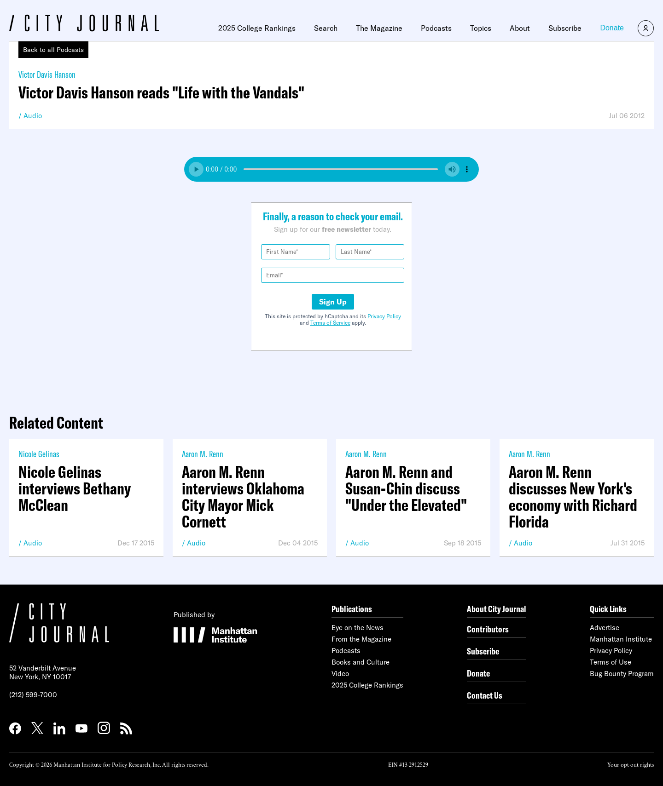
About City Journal (496, 608)
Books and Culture (361, 662)
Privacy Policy (384, 316)
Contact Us (484, 695)
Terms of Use (610, 662)
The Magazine (379, 28)
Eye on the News (358, 627)
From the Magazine (361, 639)
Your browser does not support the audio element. (331, 169)
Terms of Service (330, 322)
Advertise (604, 627)
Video (340, 673)
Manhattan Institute (621, 639)
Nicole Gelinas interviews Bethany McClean (74, 488)
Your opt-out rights (630, 764)
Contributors (488, 629)
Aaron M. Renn (202, 453)
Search (325, 28)
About (520, 28)
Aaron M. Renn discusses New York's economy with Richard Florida (573, 497)
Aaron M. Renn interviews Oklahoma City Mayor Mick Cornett (243, 497)
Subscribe (565, 28)
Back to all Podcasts (53, 50)
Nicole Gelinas (38, 453)
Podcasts (436, 28)
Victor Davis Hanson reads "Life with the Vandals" (161, 92)
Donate (612, 28)
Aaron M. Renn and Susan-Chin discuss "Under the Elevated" (406, 488)
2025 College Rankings (257, 28)
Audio (32, 115)
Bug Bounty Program (622, 673)
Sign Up (333, 301)
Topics (480, 28)
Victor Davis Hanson (47, 74)
